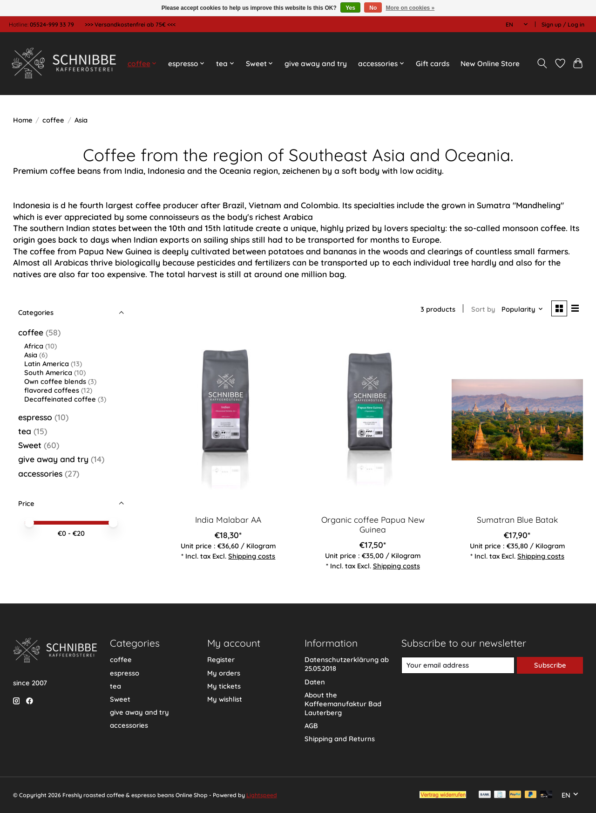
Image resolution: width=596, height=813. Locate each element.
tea (24, 431)
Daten (315, 681)
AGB (311, 725)
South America (48, 372)
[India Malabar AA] (228, 419)
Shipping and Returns (340, 738)
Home (23, 120)
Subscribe (550, 665)
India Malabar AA (228, 519)
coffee (53, 120)
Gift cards (432, 63)
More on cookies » (410, 8)
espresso (35, 417)
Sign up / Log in (563, 24)
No (373, 8)
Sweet (29, 445)
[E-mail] (458, 665)
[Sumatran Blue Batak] (517, 419)
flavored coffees (51, 390)
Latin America (46, 363)
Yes (350, 8)
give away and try (315, 63)
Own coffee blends (55, 381)
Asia (30, 354)
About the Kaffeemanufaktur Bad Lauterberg (343, 703)
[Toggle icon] (542, 63)
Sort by (483, 309)
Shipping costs (251, 556)
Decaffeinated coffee (60, 399)
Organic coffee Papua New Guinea (373, 524)
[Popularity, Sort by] (522, 309)
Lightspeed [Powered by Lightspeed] (261, 795)
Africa (33, 346)
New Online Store (490, 63)
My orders (223, 673)
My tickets (224, 686)
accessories (40, 473)
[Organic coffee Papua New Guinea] (373, 419)
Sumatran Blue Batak (517, 519)
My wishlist (224, 699)
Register (221, 659)
